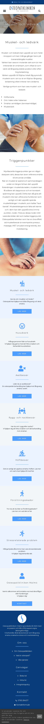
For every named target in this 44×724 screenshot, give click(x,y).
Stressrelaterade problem (22, 540)
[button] (4, 11)
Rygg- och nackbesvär (22, 418)
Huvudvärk (22, 333)
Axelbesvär (22, 375)
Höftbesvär (22, 460)
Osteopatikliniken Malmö (22, 583)
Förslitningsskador (22, 500)
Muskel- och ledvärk (22, 290)
